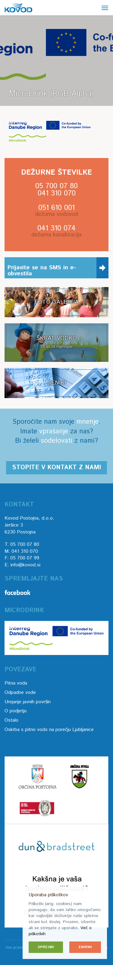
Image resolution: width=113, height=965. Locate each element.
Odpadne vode (20, 692)
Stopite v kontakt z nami (56, 467)
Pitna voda (16, 683)
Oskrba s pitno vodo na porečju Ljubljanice (49, 729)
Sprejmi (46, 947)
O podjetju (16, 710)
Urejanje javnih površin (28, 701)
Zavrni (85, 947)
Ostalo (11, 720)
